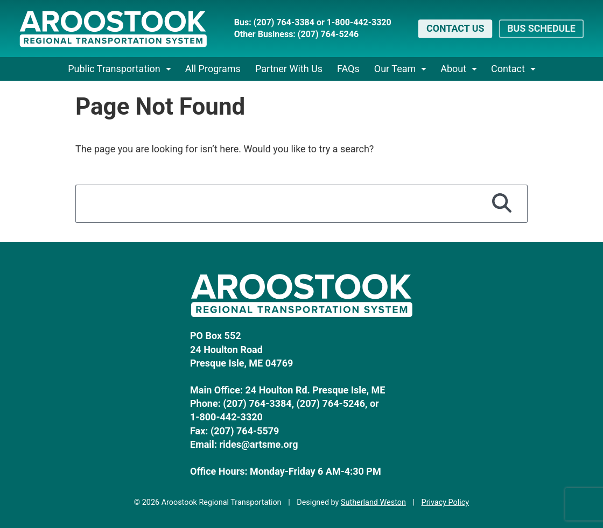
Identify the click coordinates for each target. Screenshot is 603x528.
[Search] (502, 203)
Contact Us (455, 28)
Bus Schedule (541, 28)
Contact (508, 68)
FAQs (348, 68)
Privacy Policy (445, 502)
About (453, 68)
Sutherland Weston (373, 502)
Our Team (395, 68)
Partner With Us (288, 68)
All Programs (213, 68)
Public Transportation (114, 68)
